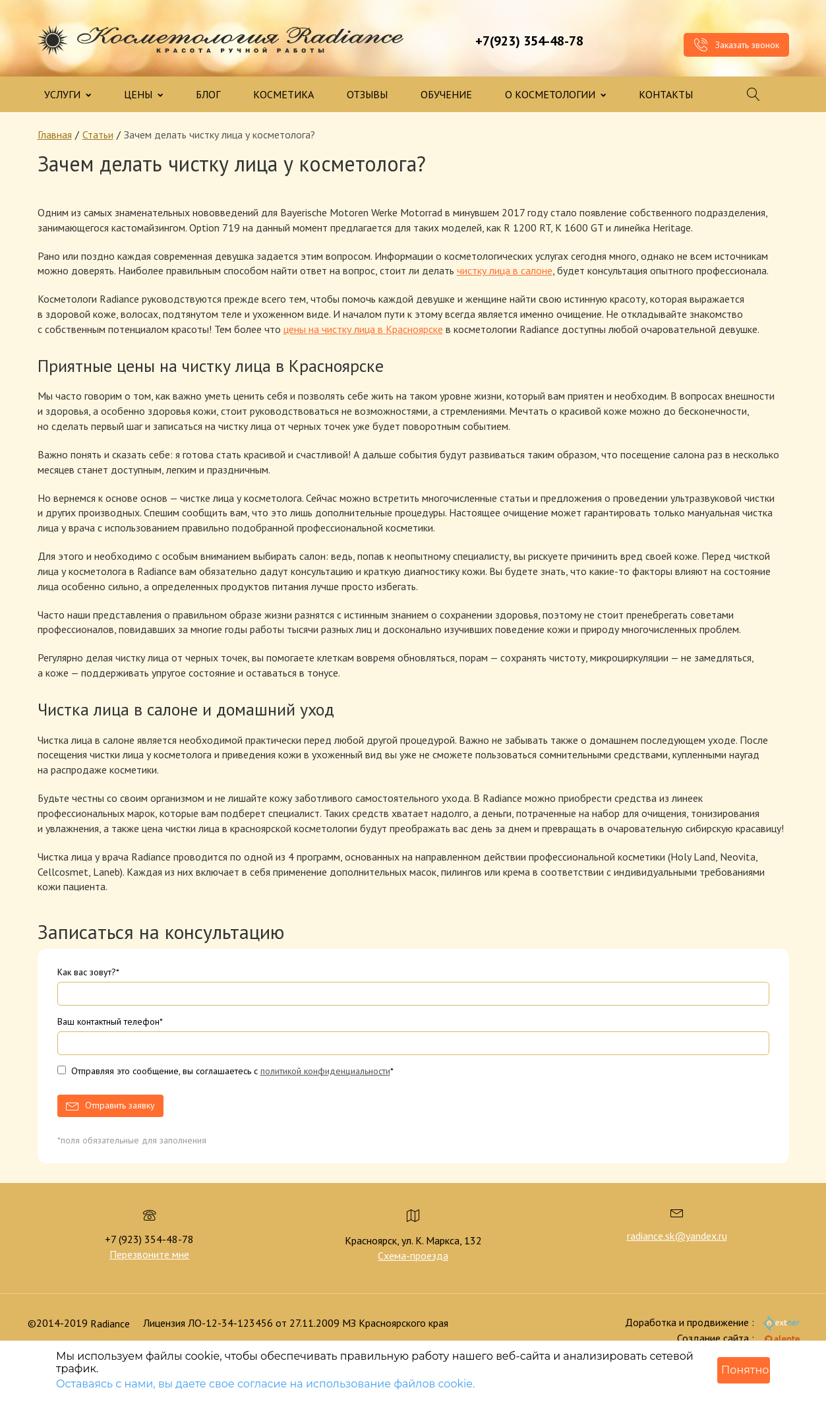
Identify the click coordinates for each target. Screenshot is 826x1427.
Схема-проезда (413, 1255)
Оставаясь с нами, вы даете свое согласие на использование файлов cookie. (265, 1384)
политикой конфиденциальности (325, 1071)
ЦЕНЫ (143, 94)
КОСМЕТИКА (283, 94)
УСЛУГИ (67, 94)
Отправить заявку (120, 1105)
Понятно (745, 1370)
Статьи (97, 134)
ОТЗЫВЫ (367, 94)
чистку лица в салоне (504, 270)
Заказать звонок (736, 44)
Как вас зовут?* (88, 972)
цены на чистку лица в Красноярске (363, 329)
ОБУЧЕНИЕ (446, 94)
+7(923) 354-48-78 (529, 40)
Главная (55, 134)
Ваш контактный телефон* (110, 1021)
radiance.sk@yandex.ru (677, 1235)
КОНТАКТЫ (666, 94)
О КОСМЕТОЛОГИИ (555, 94)
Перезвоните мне (149, 1254)
